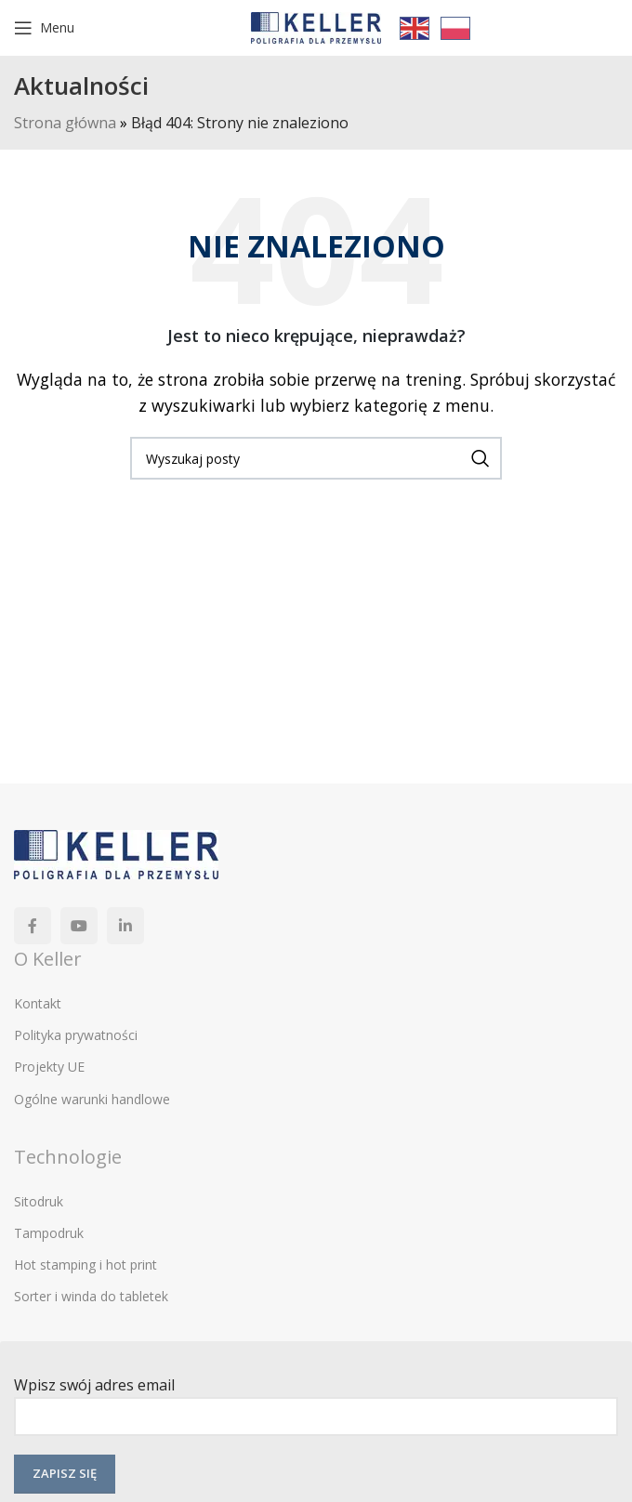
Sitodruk (38, 1201)
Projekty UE (49, 1066)
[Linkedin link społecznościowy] (125, 925)
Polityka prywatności (76, 1035)
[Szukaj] (316, 458)
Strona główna (65, 122)
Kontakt (37, 1003)
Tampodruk (49, 1233)
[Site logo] (316, 26)
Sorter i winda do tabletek (91, 1296)
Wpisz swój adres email (316, 1400)
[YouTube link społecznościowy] (79, 925)
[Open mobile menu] (44, 27)
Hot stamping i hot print (85, 1264)
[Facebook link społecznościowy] (32, 925)
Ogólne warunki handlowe (92, 1099)
